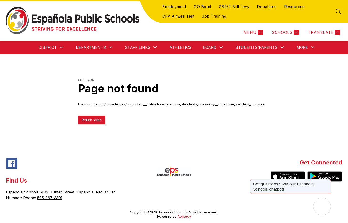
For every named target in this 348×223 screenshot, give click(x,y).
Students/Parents (256, 47)
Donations (266, 6)
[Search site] (338, 11)
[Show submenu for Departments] (91, 47)
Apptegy (184, 216)
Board (209, 47)
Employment (174, 6)
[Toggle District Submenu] (61, 47)
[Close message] (327, 181)
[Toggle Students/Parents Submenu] (282, 47)
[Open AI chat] (322, 206)
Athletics (180, 47)
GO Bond (202, 6)
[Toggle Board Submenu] (221, 47)
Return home (92, 120)
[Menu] (252, 32)
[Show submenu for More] (302, 47)
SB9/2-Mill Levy (234, 6)
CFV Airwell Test (178, 16)
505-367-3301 (49, 197)
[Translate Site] (323, 32)
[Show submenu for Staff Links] (137, 47)
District (47, 47)
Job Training (214, 16)
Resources (294, 6)
